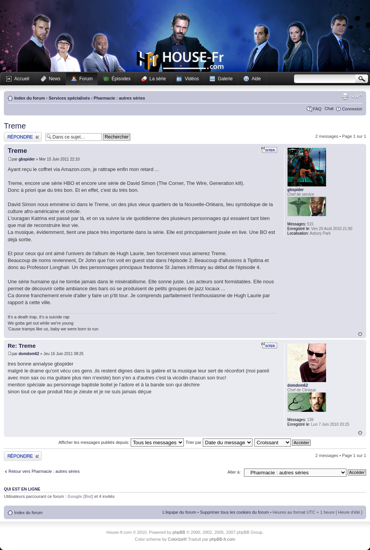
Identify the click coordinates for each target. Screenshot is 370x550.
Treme (15, 126)
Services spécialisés (69, 98)
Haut (360, 334)
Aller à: (233, 472)
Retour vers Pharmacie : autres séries (44, 471)
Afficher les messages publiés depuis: (121, 442)
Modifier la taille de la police (356, 96)
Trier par (219, 442)
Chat (329, 108)
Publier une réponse (23, 137)
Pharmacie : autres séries (119, 98)
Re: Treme (22, 345)
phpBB (179, 532)
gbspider (26, 159)
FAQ (317, 109)
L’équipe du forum (179, 512)
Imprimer (345, 96)
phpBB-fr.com (222, 539)
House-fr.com (180, 60)
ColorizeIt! (177, 539)
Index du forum (29, 98)
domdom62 (28, 354)
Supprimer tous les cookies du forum (234, 512)
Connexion (352, 109)
